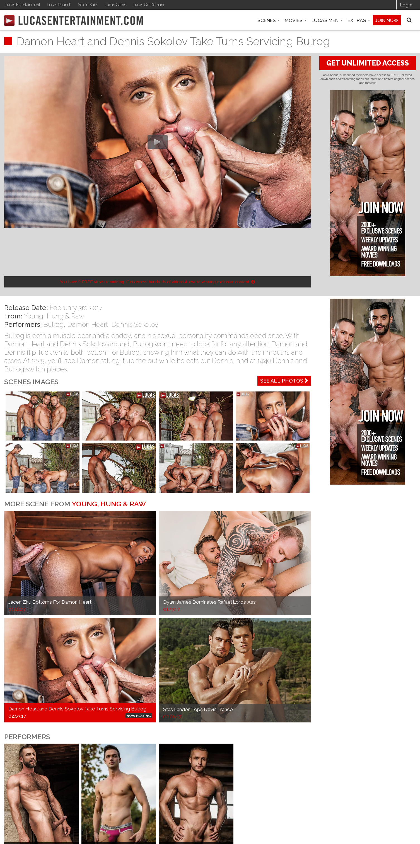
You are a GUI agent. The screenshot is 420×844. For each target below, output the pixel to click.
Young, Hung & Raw (54, 316)
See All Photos (284, 381)
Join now (387, 20)
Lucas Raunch (59, 5)
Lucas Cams (115, 5)
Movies (295, 20)
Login (406, 5)
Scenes (268, 20)
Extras (358, 20)
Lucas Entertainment (22, 5)
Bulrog (54, 324)
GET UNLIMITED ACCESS (367, 63)
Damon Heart (87, 324)
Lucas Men (327, 20)
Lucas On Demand (149, 5)
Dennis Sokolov (135, 324)
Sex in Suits (88, 5)
